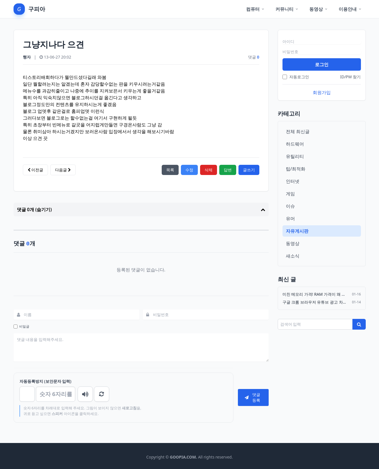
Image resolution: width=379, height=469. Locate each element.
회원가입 (322, 92)
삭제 (208, 169)
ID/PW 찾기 (350, 76)
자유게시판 (297, 231)
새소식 (292, 256)
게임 (290, 194)
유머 (290, 218)
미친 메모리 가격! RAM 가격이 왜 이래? (315, 294)
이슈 (290, 206)
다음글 (63, 169)
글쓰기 (249, 169)
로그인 (321, 64)
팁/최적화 (296, 169)
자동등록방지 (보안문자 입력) (45, 381)
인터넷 (292, 181)
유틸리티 (295, 156)
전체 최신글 (298, 131)
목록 (170, 169)
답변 (228, 169)
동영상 (292, 243)
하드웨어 (295, 144)
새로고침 (101, 394)
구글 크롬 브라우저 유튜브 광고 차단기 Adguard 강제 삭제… (315, 302)
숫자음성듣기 (85, 394)
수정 (189, 169)
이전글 (35, 169)
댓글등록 (252, 397)
